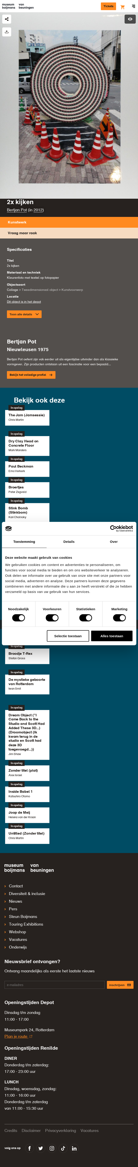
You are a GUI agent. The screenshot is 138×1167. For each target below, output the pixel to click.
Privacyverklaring (60, 1131)
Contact (13, 886)
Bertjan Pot (17, 210)
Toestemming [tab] (24, 541)
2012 (38, 210)
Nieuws (13, 902)
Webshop (15, 932)
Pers (10, 909)
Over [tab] (114, 541)
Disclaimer (31, 1131)
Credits (10, 1131)
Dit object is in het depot (24, 301)
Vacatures (15, 940)
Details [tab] (69, 541)
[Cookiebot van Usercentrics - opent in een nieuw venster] (113, 528)
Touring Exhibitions (23, 924)
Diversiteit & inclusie (24, 894)
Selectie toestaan (68, 636)
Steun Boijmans (20, 917)
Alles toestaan (111, 636)
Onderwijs (15, 947)
